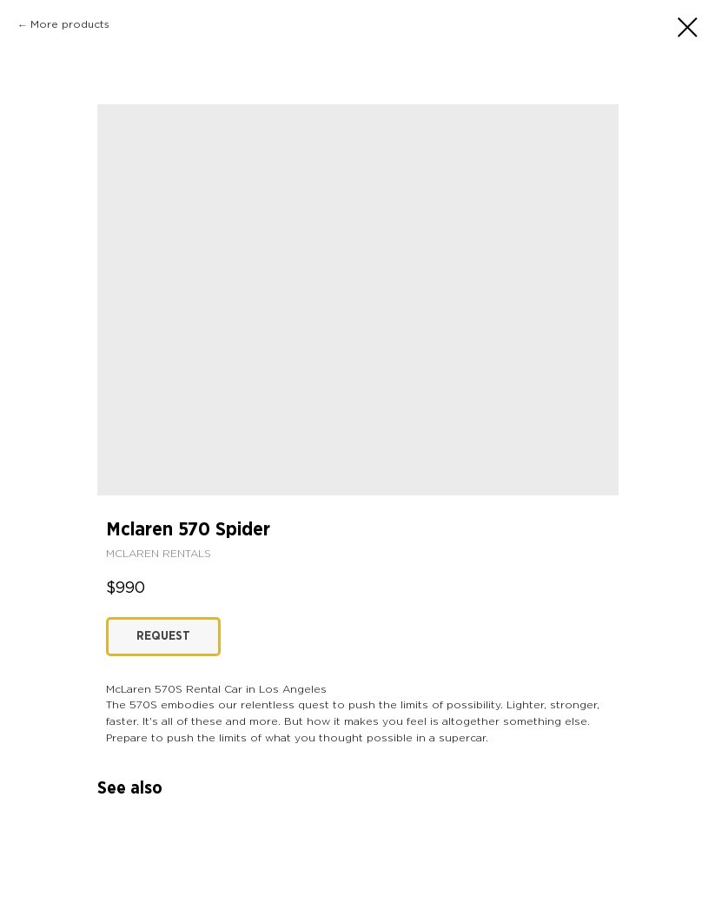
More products (69, 25)
